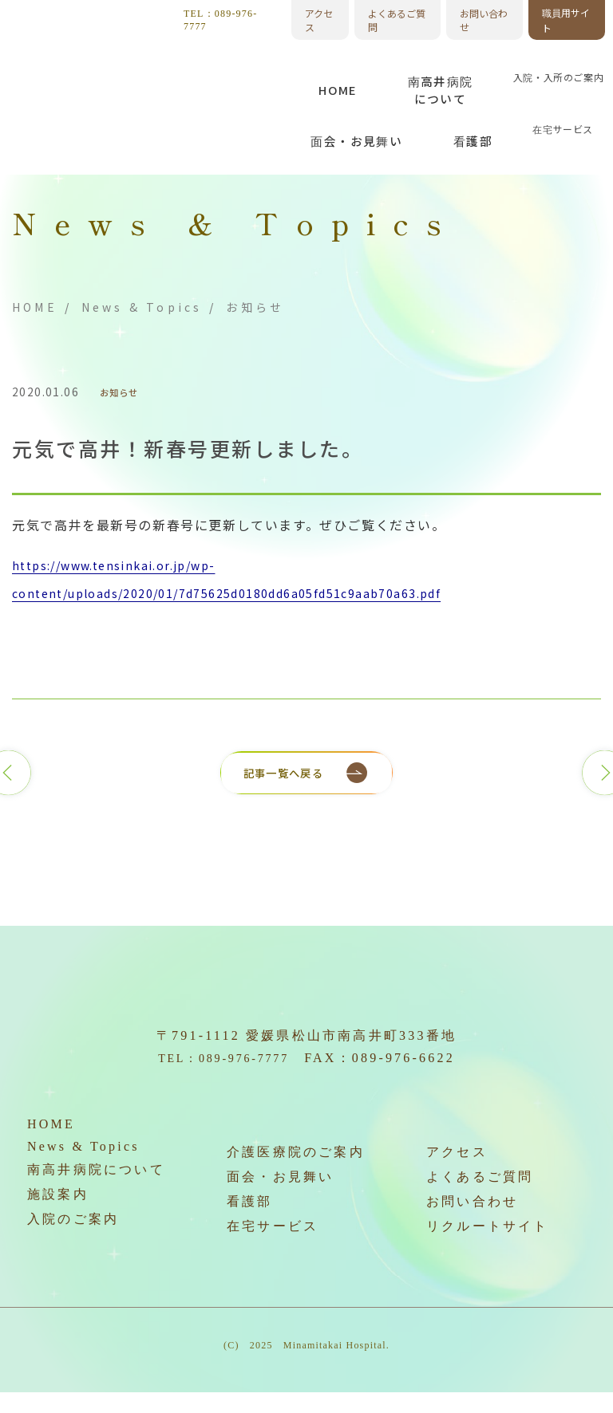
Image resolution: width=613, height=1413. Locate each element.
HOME (34, 307)
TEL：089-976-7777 (220, 20)
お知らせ (124, 392)
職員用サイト (566, 20)
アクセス (319, 19)
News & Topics (142, 307)
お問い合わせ (484, 19)
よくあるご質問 (396, 19)
